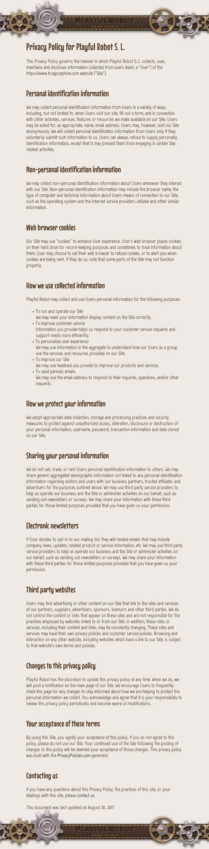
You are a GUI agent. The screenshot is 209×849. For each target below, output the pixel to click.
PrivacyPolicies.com (73, 755)
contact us (86, 795)
